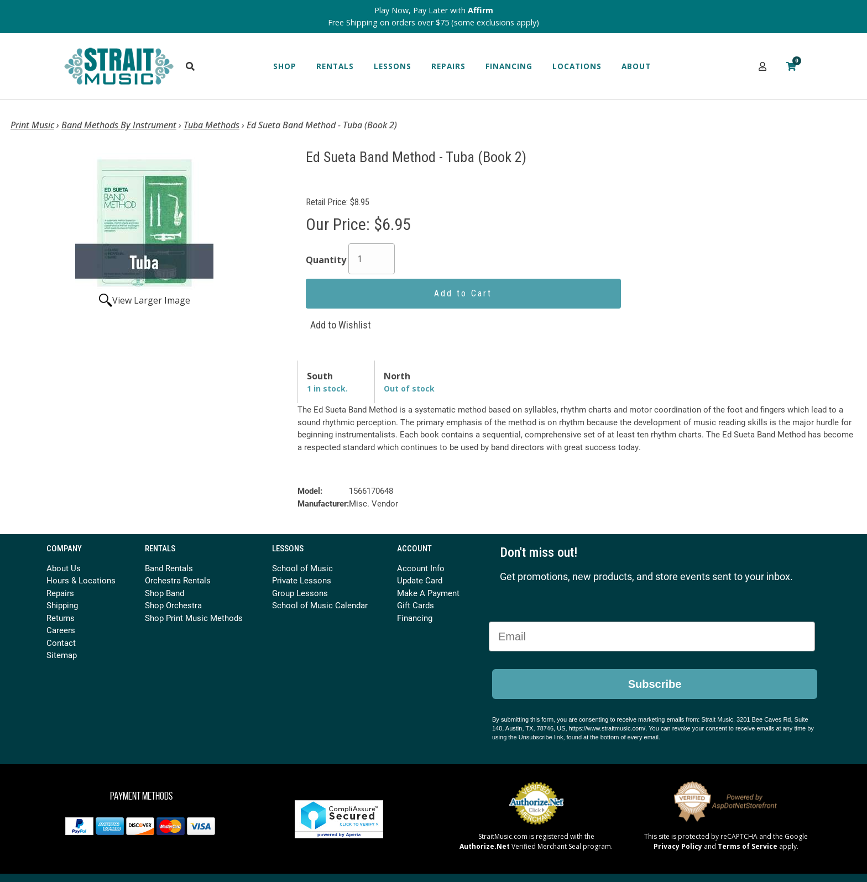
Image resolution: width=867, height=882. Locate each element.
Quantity (326, 260)
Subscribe (655, 684)
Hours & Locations (81, 580)
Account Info (421, 567)
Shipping (62, 604)
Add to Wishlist (340, 325)
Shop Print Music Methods (194, 617)
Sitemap (61, 654)
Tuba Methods (211, 125)
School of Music (302, 567)
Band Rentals (169, 567)
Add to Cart (463, 293)
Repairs (448, 66)
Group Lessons (300, 592)
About (636, 66)
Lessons (392, 66)
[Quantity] (371, 258)
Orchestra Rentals (178, 580)
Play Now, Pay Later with (433, 10)
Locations (577, 66)
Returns (60, 617)
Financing (508, 66)
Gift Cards (415, 604)
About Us (63, 567)
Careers (60, 629)
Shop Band (164, 592)
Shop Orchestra (173, 604)
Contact (61, 642)
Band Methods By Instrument (118, 125)
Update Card (419, 580)
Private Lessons (301, 580)
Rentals (335, 66)
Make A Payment (428, 592)
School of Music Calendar (320, 604)
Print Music (32, 125)
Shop (284, 66)
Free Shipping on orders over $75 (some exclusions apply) (433, 22)
